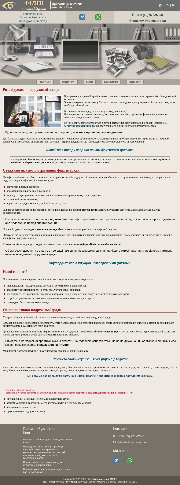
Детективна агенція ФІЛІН (102, 479)
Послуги (45, 81)
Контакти (111, 81)
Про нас (135, 81)
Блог (90, 81)
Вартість (68, 81)
